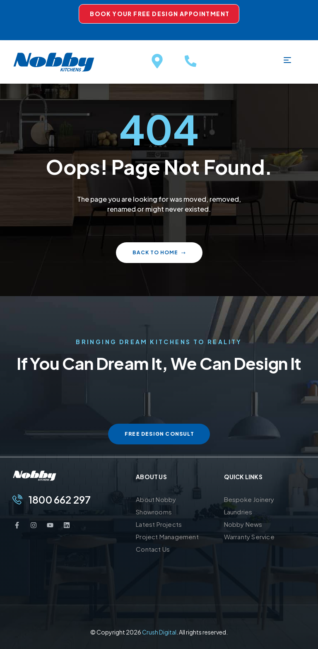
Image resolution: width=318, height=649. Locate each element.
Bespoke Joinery (249, 499)
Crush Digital (159, 632)
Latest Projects (159, 524)
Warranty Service (249, 536)
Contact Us (153, 549)
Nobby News (243, 524)
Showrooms (154, 512)
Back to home (159, 252)
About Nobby (156, 499)
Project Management (167, 536)
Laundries (238, 512)
